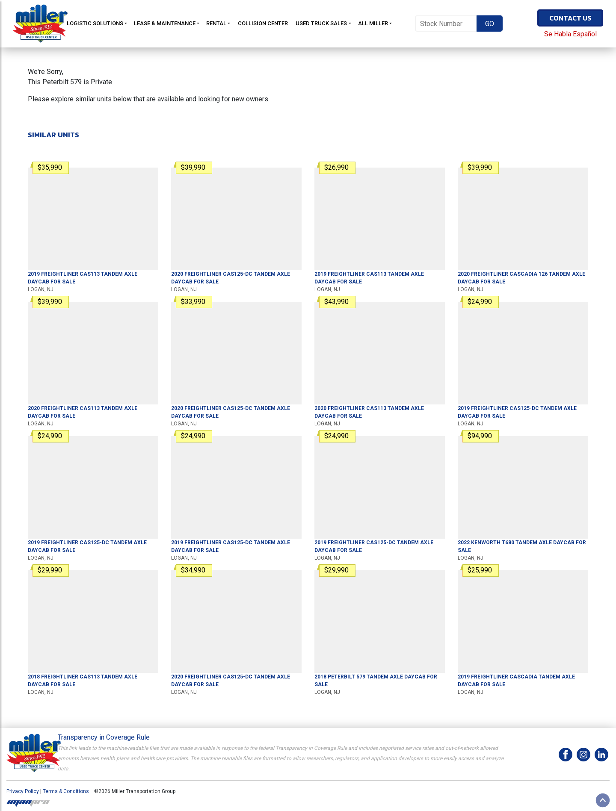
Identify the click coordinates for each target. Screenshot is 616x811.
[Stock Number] (446, 23)
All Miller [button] (373, 23)
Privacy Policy (22, 791)
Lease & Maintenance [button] (164, 23)
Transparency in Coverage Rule (104, 737)
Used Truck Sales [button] (321, 23)
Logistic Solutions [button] (95, 23)
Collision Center (263, 23)
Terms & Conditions (66, 791)
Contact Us (570, 18)
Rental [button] (216, 23)
